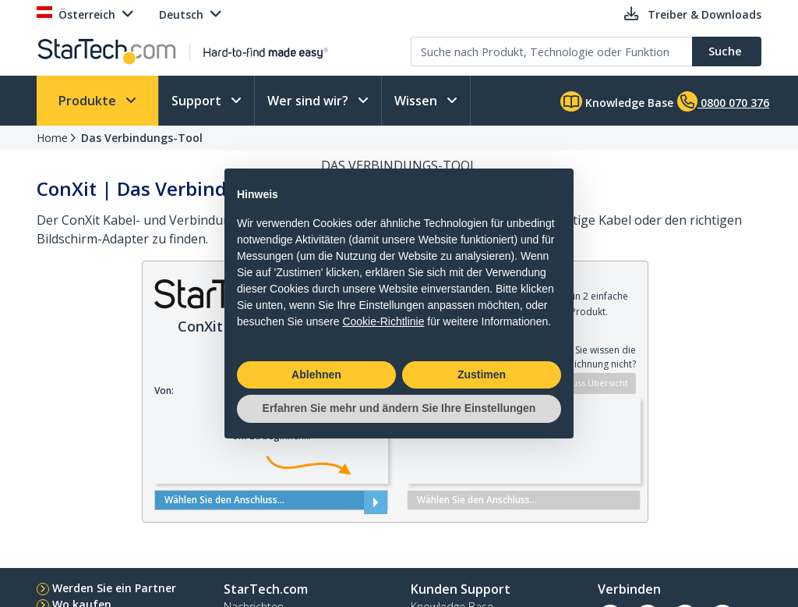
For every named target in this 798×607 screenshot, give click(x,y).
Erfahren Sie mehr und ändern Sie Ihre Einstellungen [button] (399, 408)
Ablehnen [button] (316, 374)
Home (52, 137)
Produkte (88, 100)
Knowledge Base (616, 101)
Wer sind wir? (309, 100)
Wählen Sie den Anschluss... (271, 500)
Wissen (417, 100)
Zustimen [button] (481, 374)
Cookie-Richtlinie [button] (383, 321)
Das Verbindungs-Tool (142, 137)
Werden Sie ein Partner (114, 587)
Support (197, 100)
